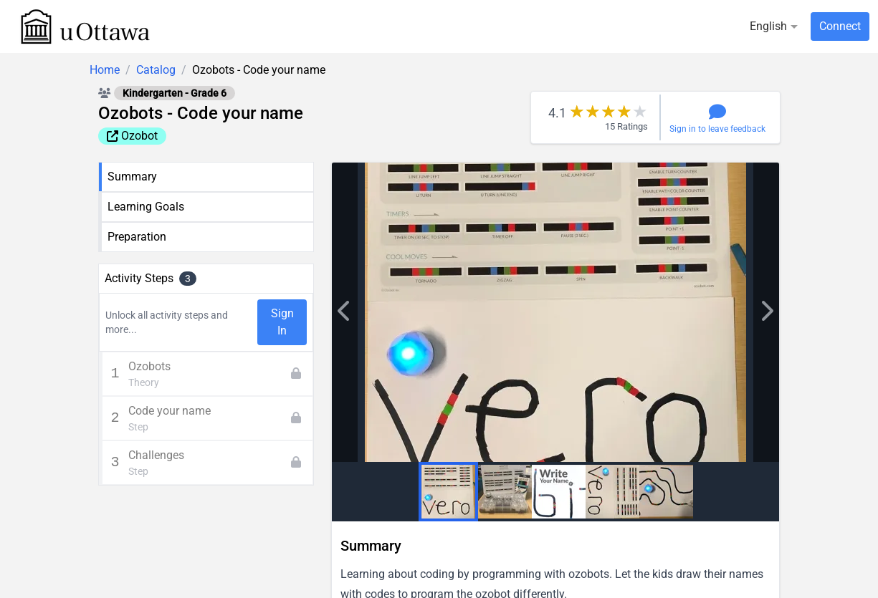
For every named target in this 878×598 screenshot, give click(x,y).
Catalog (156, 70)
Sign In (282, 322)
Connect (840, 26)
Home (105, 70)
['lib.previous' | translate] (766, 312)
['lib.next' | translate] (345, 312)
